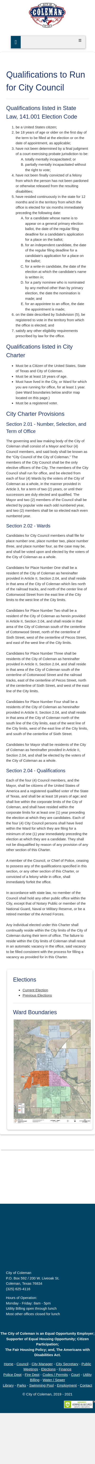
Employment (67, 1385)
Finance (65, 1369)
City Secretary (67, 1364)
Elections (48, 1369)
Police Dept (12, 1375)
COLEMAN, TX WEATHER (47, 1186)
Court (75, 1375)
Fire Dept (32, 1375)
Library (8, 1385)
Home (8, 1364)
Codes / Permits (55, 1375)
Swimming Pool (41, 1385)
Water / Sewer (54, 1380)
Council (22, 1364)
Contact (86, 1385)
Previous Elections (37, 995)
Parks (21, 1385)
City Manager (42, 1364)
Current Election (35, 990)
